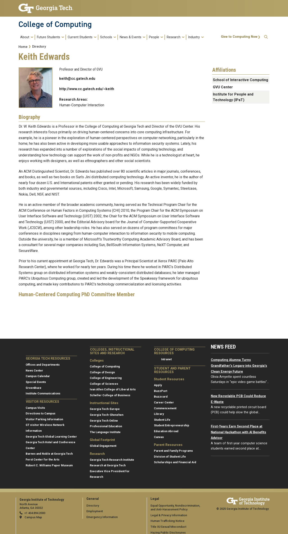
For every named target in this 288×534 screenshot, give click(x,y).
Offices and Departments (43, 364)
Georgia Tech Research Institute (112, 459)
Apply (158, 385)
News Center (34, 370)
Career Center (164, 402)
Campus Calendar (38, 376)
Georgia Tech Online (104, 420)
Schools (106, 37)
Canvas (159, 437)
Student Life (162, 419)
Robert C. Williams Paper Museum (49, 465)
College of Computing (55, 24)
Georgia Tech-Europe (105, 409)
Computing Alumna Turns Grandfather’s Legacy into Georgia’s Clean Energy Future (239, 365)
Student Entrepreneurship (171, 425)
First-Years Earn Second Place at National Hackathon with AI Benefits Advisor (238, 432)
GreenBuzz (33, 387)
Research (173, 37)
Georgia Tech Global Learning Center (51, 436)
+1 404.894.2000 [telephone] (34, 513)
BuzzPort (160, 391)
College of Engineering (106, 378)
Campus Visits (35, 407)
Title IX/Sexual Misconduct (168, 526)
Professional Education (106, 426)
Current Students (80, 37)
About (24, 37)
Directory (39, 47)
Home (22, 47)
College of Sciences (104, 383)
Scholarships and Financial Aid (175, 462)
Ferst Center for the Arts (42, 459)
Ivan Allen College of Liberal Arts (113, 389)
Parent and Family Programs (173, 450)
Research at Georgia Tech (108, 465)
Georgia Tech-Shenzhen (106, 414)
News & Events (130, 37)
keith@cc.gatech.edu (77, 78)
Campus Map (33, 517)
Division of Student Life (170, 456)
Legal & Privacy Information (169, 515)
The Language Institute (105, 432)
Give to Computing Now (239, 37)
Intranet (166, 359)
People (154, 37)
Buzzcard (161, 396)
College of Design (102, 372)
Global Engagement (103, 445)
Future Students (48, 37)
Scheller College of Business (110, 395)
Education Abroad (166, 431)
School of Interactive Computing (240, 80)
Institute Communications (43, 393)
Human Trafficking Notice (167, 521)
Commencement (165, 408)
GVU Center (223, 87)
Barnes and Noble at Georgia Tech (49, 453)
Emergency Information (102, 517)
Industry (194, 37)
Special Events (36, 382)
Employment (94, 511)
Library (159, 414)
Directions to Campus (40, 413)
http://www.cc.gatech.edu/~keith (86, 89)
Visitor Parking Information (44, 419)
